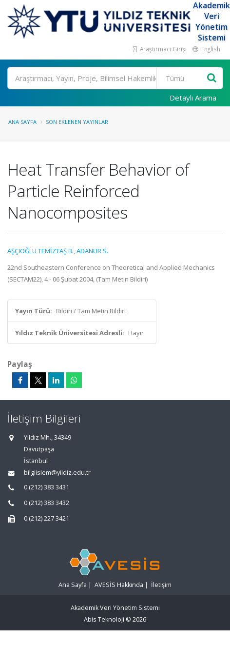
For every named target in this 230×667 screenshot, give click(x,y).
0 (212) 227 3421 (46, 518)
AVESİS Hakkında (119, 585)
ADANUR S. (92, 250)
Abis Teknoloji (104, 619)
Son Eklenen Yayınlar (77, 121)
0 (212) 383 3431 (46, 487)
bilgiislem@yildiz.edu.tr (57, 472)
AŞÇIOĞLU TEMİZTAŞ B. (40, 250)
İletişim (161, 585)
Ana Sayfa (22, 121)
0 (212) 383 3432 (46, 503)
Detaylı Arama (193, 97)
